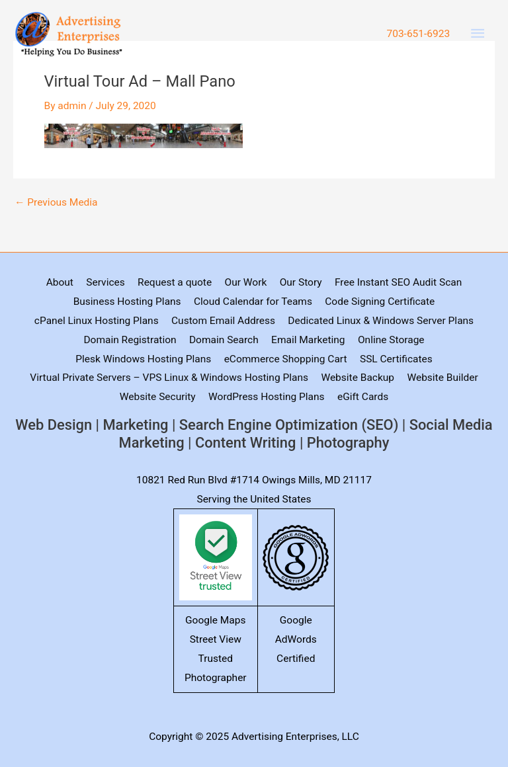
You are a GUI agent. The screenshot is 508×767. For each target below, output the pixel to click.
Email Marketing (308, 340)
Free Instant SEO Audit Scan (398, 282)
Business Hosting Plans (127, 301)
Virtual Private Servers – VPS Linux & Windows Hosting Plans (169, 378)
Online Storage (391, 340)
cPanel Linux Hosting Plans (96, 321)
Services (105, 282)
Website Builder (442, 378)
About (59, 282)
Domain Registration (129, 340)
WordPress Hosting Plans (266, 397)
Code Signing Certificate (380, 301)
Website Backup (357, 378)
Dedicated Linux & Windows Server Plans (381, 321)
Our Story (301, 282)
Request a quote (175, 282)
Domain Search (224, 340)
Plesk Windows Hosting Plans (143, 359)
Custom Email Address (223, 321)
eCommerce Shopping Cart (285, 359)
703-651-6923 (418, 34)
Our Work (245, 282)
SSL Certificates (396, 359)
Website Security (158, 397)
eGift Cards (362, 397)
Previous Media (56, 203)
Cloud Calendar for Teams (253, 301)
